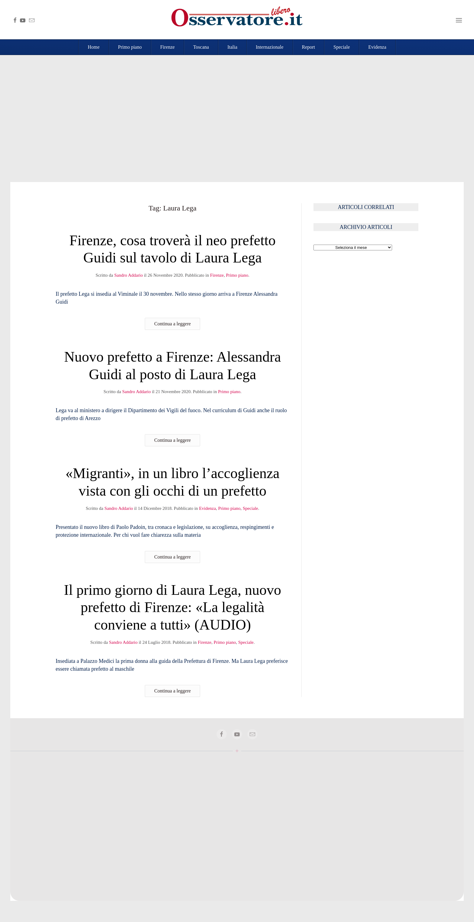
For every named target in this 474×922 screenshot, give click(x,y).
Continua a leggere (172, 323)
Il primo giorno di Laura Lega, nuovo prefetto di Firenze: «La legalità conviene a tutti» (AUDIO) (172, 607)
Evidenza (377, 47)
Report (308, 47)
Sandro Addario (128, 275)
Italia (232, 47)
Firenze (167, 47)
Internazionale (270, 47)
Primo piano (130, 47)
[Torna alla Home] (237, 19)
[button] (459, 20)
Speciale (341, 47)
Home (93, 47)
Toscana (201, 47)
